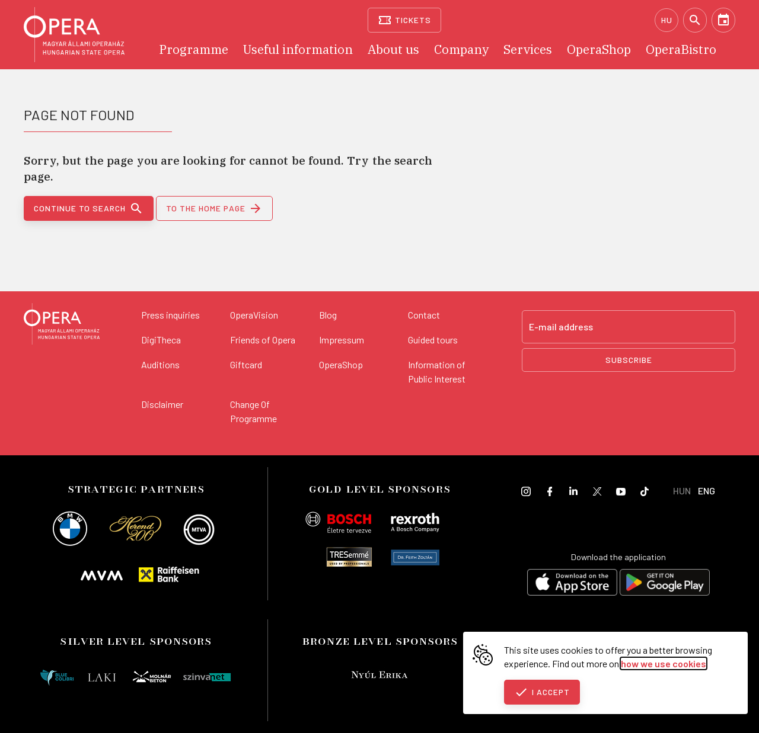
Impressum (341, 339)
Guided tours (433, 339)
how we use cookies (663, 663)
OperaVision (254, 314)
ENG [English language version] (706, 490)
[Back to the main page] (62, 325)
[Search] (695, 20)
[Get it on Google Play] (665, 584)
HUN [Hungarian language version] (682, 490)
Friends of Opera (262, 339)
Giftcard (246, 364)
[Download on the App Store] (572, 584)
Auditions (160, 364)
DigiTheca (161, 339)
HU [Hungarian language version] (666, 20)
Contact (424, 314)
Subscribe (628, 360)
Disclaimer (162, 404)
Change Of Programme (253, 411)
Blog (328, 314)
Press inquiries (170, 314)
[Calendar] (723, 20)
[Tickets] (405, 20)
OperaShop (341, 364)
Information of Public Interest (436, 371)
